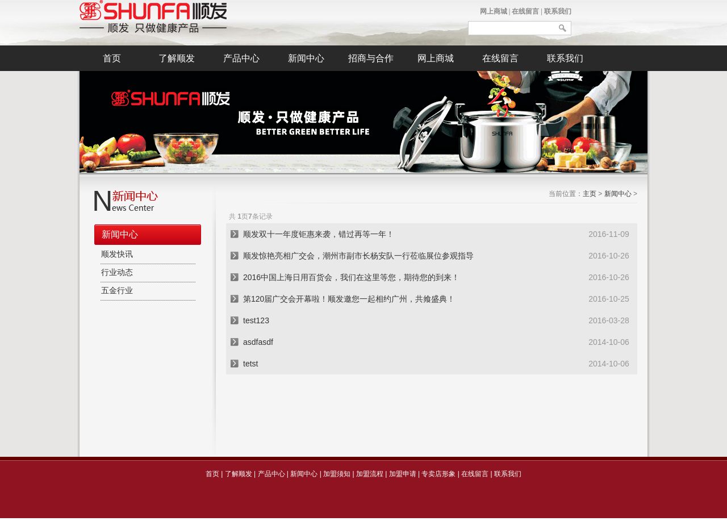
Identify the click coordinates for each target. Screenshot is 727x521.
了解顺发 (176, 58)
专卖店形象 (438, 474)
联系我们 (557, 11)
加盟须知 (336, 474)
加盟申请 (402, 474)
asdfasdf (258, 342)
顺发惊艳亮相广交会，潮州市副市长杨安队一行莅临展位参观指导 (358, 255)
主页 (589, 194)
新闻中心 (306, 58)
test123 (256, 320)
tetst (250, 363)
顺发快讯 (117, 254)
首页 (112, 58)
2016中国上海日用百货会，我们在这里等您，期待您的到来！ (351, 277)
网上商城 (493, 11)
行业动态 (117, 272)
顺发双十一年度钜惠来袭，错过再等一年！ (318, 234)
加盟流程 (369, 474)
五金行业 (117, 290)
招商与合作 (371, 58)
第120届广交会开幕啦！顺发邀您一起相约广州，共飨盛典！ (349, 298)
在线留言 (525, 11)
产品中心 (241, 58)
